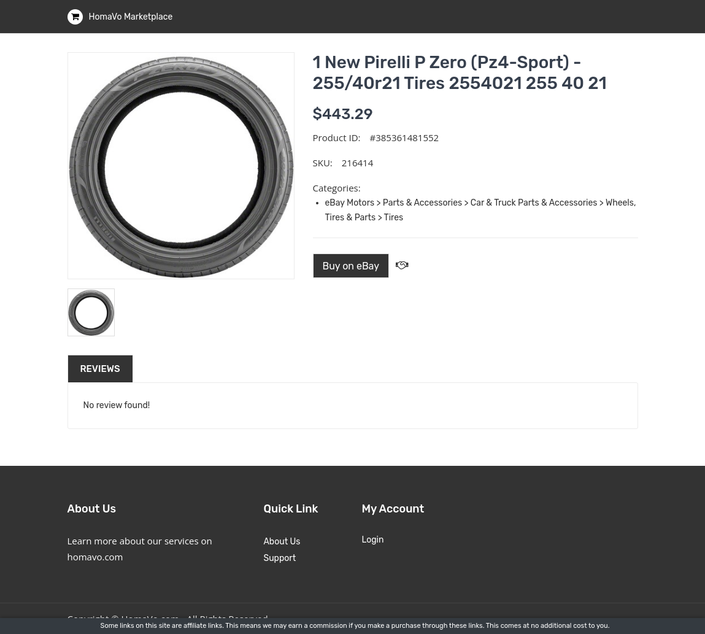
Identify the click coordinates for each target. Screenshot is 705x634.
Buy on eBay (351, 266)
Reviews (100, 368)
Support (279, 558)
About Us (281, 541)
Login (372, 540)
